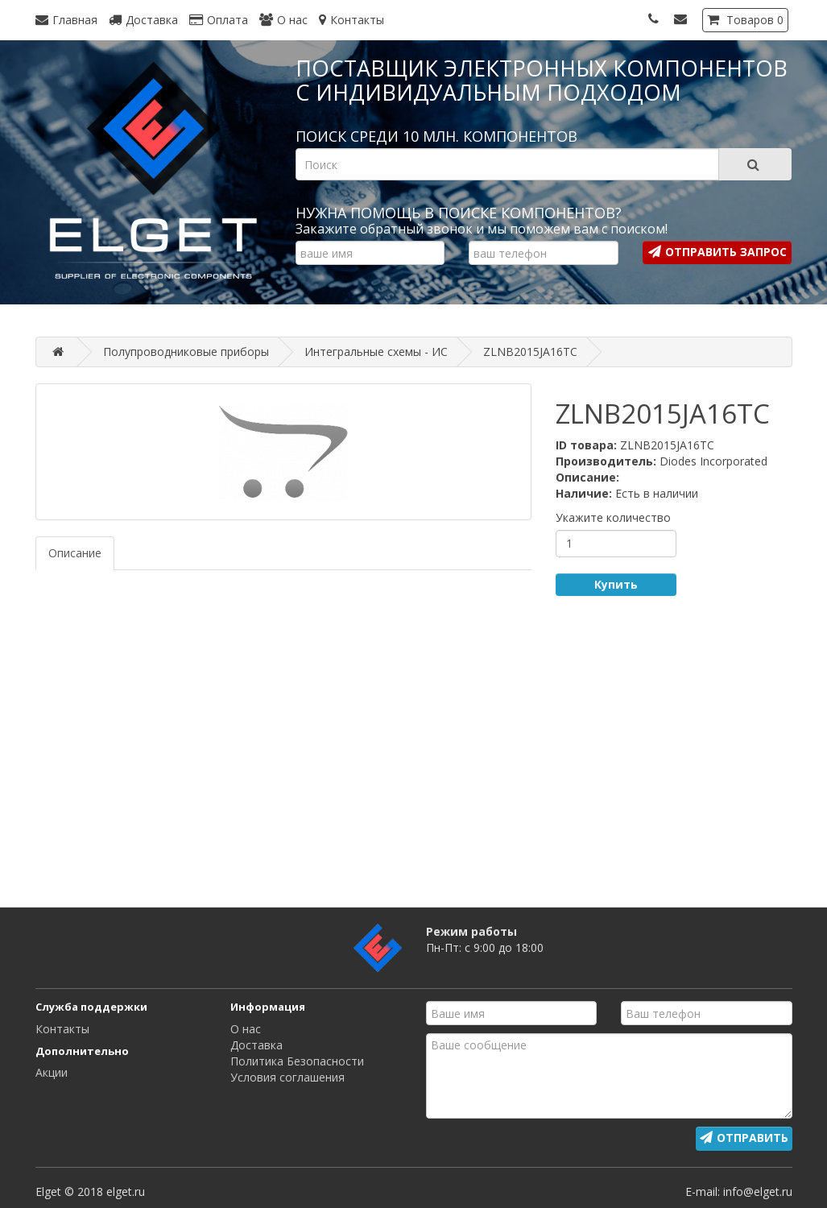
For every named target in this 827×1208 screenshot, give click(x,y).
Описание (74, 553)
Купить (616, 584)
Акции (51, 1072)
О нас (245, 1028)
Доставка (256, 1045)
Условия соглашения (287, 1077)
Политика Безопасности (297, 1061)
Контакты (62, 1028)
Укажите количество (613, 517)
